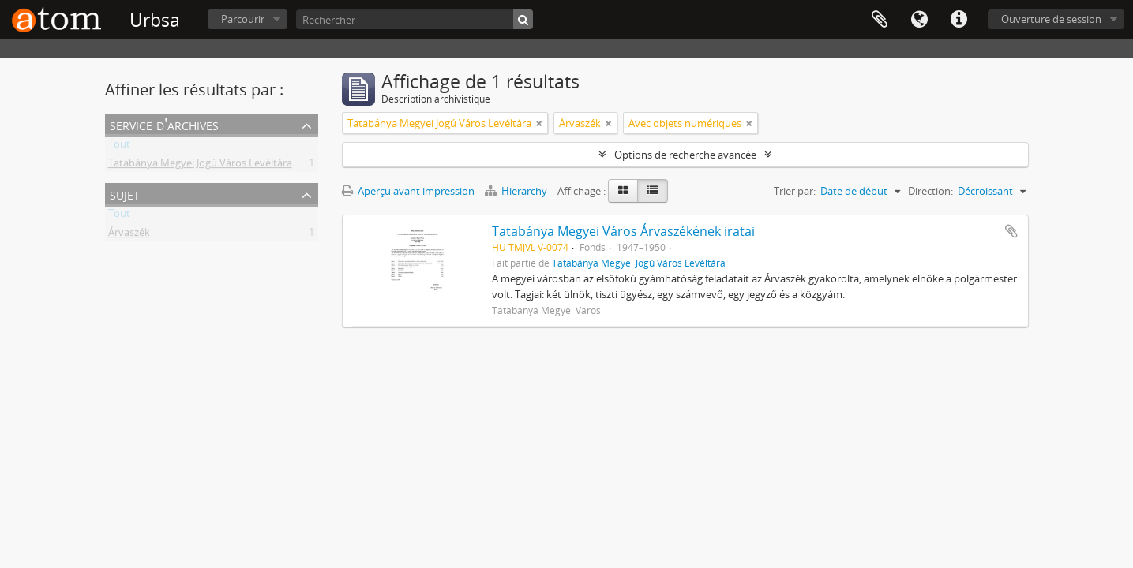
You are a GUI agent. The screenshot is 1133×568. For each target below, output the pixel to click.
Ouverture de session (1051, 19)
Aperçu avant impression (408, 191)
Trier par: (795, 191)
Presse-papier (879, 19)
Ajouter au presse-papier (1011, 231)
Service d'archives (164, 124)
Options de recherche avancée (685, 155)
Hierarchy (517, 191)
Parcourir (242, 19)
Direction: (930, 191)
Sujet (125, 193)
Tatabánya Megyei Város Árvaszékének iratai (623, 231)
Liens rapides (958, 19)
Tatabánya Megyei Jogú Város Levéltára (200, 166)
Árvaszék (129, 235)
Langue (919, 19)
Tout (119, 147)
